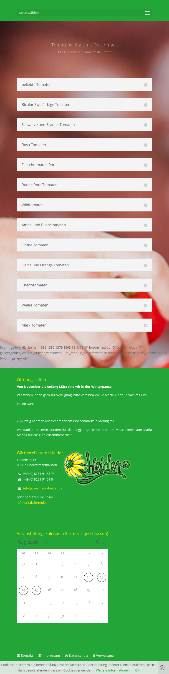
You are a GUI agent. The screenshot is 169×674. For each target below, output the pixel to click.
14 (23, 590)
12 (88, 577)
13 (101, 577)
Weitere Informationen (113, 670)
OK (137, 670)
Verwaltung (103, 655)
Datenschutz (76, 655)
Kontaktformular (32, 502)
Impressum (49, 655)
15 (36, 590)
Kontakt (25, 655)
